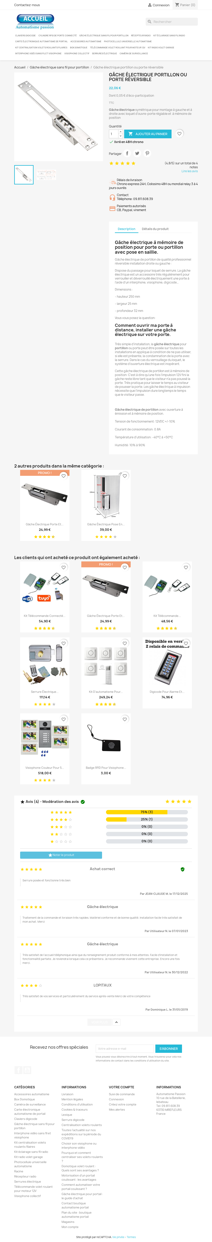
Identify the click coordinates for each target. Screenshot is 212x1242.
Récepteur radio (141, 35)
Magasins (68, 1222)
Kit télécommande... (167, 616)
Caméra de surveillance (134, 53)
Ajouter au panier (147, 134)
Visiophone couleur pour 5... (44, 768)
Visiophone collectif (76, 53)
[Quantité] (113, 134)
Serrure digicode (73, 1120)
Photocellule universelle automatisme (128, 41)
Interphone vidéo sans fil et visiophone (38, 53)
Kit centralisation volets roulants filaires (41, 47)
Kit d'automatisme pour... (106, 692)
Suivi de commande (122, 1094)
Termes (131, 1237)
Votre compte (121, 1087)
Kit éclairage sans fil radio (169, 35)
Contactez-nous (27, 5)
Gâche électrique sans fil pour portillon (104, 35)
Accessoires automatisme (85, 41)
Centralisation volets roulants (82, 1125)
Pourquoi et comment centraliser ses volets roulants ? (82, 1157)
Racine (18, 1171)
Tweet (137, 153)
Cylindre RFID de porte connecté (57, 35)
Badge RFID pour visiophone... (106, 768)
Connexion (116, 1099)
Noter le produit (61, 855)
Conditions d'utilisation (77, 1104)
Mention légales (72, 1099)
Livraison (67, 1094)
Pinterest (147, 153)
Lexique (67, 1115)
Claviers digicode (25, 35)
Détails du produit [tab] (155, 229)
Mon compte (70, 1227)
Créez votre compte (122, 1104)
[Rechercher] (172, 22)
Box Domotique (78, 47)
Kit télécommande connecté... (45, 616)
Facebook (19, 1070)
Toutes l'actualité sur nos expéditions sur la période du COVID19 (81, 1134)
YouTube (27, 1070)
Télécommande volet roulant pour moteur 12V (117, 47)
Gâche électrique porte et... (45, 524)
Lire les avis (190, 171)
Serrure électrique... (45, 692)
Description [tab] (126, 229)
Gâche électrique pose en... (106, 524)
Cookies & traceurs (75, 1109)
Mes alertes (117, 1109)
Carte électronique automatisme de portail (41, 41)
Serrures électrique (104, 53)
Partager (127, 153)
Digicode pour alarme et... (167, 692)
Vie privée (118, 1237)
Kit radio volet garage (161, 47)
